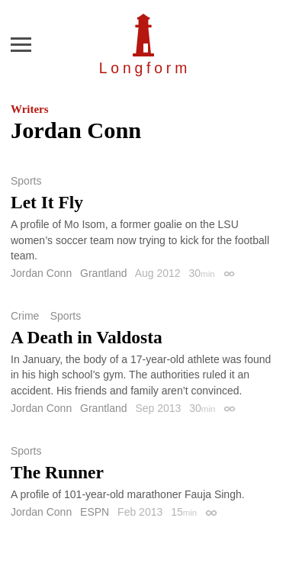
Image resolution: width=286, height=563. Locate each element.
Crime (25, 315)
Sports (26, 180)
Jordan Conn (41, 273)
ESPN (94, 512)
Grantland (103, 273)
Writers (29, 109)
